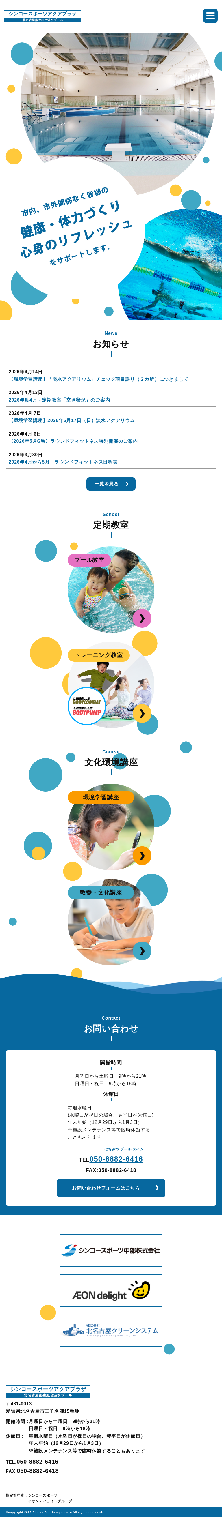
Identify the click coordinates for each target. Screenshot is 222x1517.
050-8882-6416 (116, 1159)
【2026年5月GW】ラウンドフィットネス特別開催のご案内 (73, 441)
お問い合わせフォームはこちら (106, 1188)
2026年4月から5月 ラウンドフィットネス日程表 (63, 462)
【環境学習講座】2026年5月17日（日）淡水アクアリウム (72, 420)
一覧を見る (107, 483)
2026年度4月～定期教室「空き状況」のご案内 (59, 399)
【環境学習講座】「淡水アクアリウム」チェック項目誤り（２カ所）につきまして (98, 379)
